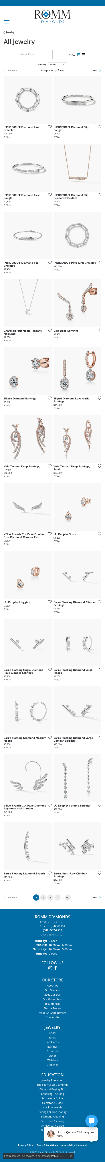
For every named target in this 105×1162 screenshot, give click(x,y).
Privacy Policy (25, 1145)
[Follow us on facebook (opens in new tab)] (55, 968)
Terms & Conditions (47, 1145)
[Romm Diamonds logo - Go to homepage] (52, 16)
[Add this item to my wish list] (49, 127)
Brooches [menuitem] (52, 1064)
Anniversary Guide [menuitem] (52, 1125)
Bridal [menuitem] (52, 1033)
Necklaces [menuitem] (52, 1042)
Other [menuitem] (52, 1055)
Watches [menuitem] (52, 1060)
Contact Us (52, 1017)
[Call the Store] (52, 930)
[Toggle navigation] (6, 22)
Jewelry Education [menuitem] (52, 1080)
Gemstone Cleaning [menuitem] (52, 1121)
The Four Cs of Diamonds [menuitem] (52, 1084)
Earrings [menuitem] (52, 1046)
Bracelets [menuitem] (52, 1051)
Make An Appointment (52, 1013)
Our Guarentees (52, 999)
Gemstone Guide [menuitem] (52, 1103)
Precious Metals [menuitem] (52, 1107)
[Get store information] (52, 934)
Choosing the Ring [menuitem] (52, 1094)
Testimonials (52, 1003)
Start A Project (52, 1008)
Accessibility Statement (74, 1145)
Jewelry (10, 32)
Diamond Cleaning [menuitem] (52, 1116)
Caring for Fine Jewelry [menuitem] (52, 1112)
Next (95, 70)
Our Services (52, 990)
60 (67, 897)
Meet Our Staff (52, 994)
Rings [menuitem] (52, 1037)
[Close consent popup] (71, 1156)
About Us (52, 985)
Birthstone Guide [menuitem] (52, 1098)
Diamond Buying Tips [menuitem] (52, 1089)
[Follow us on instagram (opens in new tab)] (50, 968)
